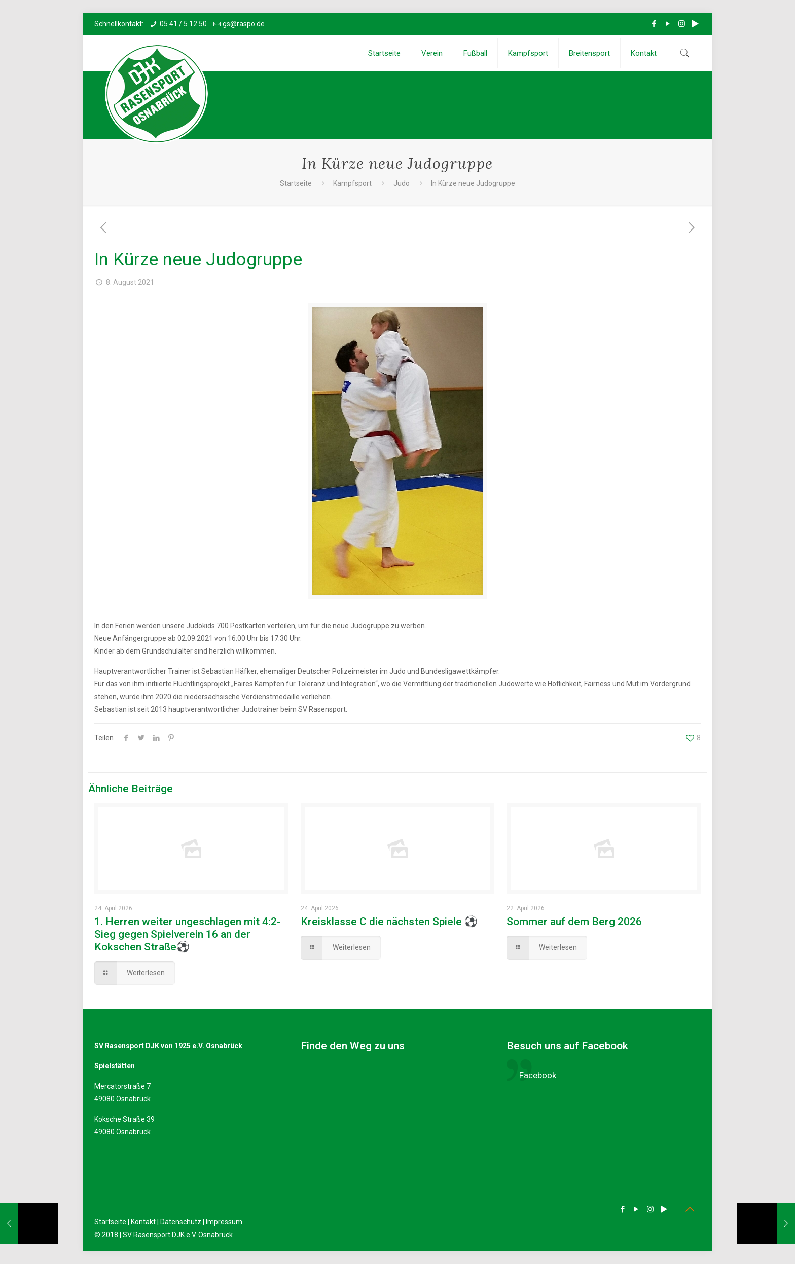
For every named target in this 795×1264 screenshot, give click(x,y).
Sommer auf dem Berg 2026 (574, 921)
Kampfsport (352, 183)
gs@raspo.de (244, 24)
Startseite (296, 183)
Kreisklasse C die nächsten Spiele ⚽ (389, 921)
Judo (401, 183)
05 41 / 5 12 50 (183, 24)
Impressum (224, 1222)
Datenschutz (180, 1222)
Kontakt (143, 1222)
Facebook (537, 1075)
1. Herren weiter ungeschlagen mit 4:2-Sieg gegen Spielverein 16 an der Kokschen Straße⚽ (187, 934)
